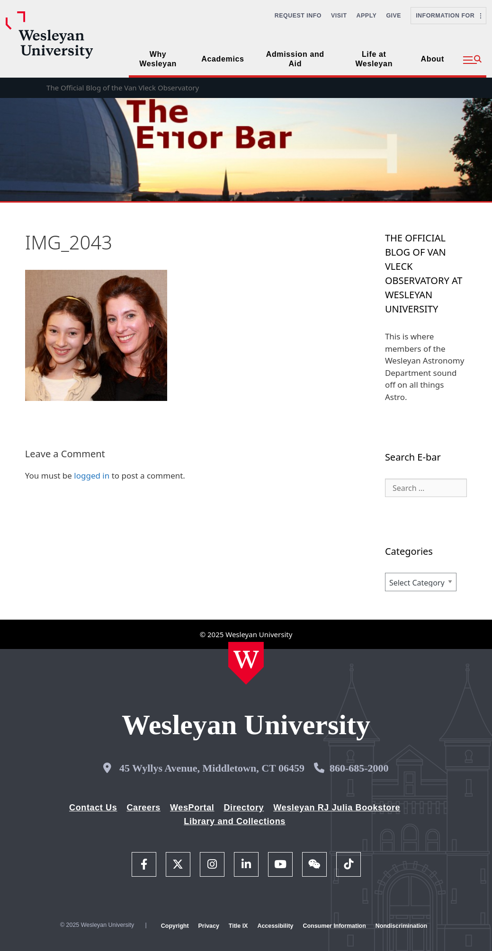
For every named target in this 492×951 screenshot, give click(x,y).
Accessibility (275, 926)
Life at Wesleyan (374, 59)
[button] (472, 60)
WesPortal (192, 807)
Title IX (238, 926)
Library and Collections (235, 821)
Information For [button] (448, 15)
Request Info (298, 15)
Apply (367, 15)
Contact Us (93, 807)
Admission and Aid (295, 59)
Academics (222, 59)
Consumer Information (334, 926)
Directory (244, 807)
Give (393, 15)
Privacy (208, 926)
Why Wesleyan (158, 59)
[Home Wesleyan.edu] (246, 663)
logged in (91, 475)
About (432, 59)
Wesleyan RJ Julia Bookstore (336, 807)
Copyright (175, 926)
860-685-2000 (359, 768)
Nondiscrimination (401, 926)
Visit (339, 15)
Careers (143, 807)
